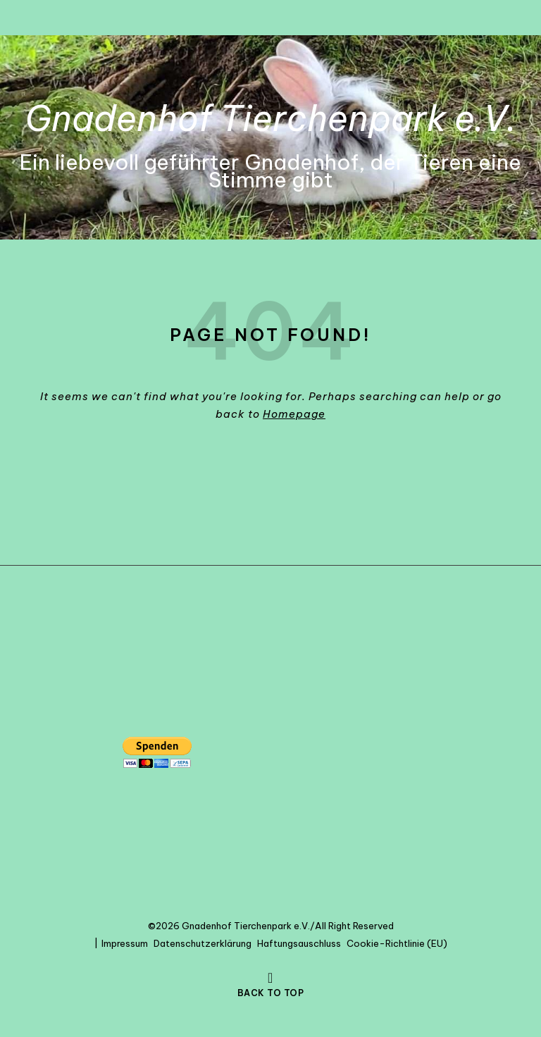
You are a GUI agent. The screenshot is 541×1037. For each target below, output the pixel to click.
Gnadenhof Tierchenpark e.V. (270, 118)
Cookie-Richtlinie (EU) (397, 943)
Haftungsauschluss (299, 943)
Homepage (294, 414)
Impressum (124, 943)
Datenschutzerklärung (202, 943)
